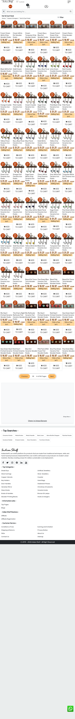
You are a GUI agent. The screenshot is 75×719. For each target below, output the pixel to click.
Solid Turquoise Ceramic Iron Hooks (6, 248)
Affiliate (4, 516)
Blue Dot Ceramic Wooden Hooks (31, 351)
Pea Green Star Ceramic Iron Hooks (68, 143)
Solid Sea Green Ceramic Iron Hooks (18, 248)
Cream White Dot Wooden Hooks (17, 35)
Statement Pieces (44, 483)
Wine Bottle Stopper (53, 435)
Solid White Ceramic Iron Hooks (42, 143)
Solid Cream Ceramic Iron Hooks (17, 71)
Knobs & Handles (7, 493)
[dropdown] (3, 11)
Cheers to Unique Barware (37, 421)
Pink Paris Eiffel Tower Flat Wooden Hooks (43, 351)
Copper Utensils (6, 477)
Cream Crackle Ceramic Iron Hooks (30, 107)
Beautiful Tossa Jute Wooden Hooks (31, 281)
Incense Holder (7, 440)
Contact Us (5, 536)
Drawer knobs (19, 440)
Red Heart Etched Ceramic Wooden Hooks (56, 315)
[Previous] (24, 376)
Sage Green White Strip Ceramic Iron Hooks (29, 178)
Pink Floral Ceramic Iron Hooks (67, 107)
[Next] (52, 376)
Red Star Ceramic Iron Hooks (17, 281)
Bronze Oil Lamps (43, 493)
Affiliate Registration (8, 519)
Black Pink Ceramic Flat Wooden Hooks (55, 281)
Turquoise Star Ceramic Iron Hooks (55, 248)
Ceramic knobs (43, 490)
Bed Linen (40, 435)
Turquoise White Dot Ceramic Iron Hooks (68, 177)
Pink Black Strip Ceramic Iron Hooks (55, 107)
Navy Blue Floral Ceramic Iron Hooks (43, 71)
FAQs (3, 533)
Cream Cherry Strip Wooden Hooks (67, 35)
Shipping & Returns (8, 530)
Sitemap (40, 536)
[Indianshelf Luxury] (20, 1)
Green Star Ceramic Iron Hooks (5, 177)
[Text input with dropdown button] (39, 11)
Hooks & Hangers (44, 497)
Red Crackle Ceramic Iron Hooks (67, 71)
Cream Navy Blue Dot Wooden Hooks (43, 35)
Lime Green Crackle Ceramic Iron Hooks (56, 71)
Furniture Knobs (44, 440)
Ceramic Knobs (7, 435)
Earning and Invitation (45, 527)
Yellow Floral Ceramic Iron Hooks (5, 143)
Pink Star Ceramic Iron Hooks (5, 281)
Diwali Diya (5, 470)
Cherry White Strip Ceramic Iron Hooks (43, 177)
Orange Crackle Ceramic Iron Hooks (6, 107)
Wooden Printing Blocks (9, 497)
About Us (41, 533)
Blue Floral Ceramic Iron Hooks (29, 143)
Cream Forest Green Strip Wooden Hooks (55, 35)
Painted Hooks (67, 435)
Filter (61, 17)
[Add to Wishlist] (10, 25)
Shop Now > (67, 416)
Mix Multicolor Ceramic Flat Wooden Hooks (30, 315)
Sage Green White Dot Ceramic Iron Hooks (54, 213)
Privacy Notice (43, 530)
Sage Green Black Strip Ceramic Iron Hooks (42, 108)
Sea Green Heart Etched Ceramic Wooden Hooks (68, 315)
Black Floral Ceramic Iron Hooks (42, 212)
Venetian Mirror (6, 487)
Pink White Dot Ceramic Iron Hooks (6, 212)
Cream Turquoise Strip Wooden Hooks (30, 35)
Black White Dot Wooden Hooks (6, 70)
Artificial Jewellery (44, 470)
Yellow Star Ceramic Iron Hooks (54, 143)
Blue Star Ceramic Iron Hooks (67, 248)
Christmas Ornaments (45, 487)
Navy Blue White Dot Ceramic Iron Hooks (31, 212)
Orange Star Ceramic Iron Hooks (17, 177)
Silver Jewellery (43, 474)
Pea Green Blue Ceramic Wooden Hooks (68, 351)
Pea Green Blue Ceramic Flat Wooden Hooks (43, 281)
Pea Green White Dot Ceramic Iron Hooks (68, 212)
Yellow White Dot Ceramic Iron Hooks (31, 248)
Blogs (3, 508)
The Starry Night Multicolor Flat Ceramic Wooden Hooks (19, 316)
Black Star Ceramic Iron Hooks (42, 248)
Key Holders (5, 480)
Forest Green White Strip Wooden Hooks (6, 35)
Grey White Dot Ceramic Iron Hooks (55, 177)
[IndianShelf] (7, 1)
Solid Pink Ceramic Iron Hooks (17, 212)
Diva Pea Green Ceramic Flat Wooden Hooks (55, 351)
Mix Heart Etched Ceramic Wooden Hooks (6, 315)
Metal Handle (30, 435)
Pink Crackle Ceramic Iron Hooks (17, 107)
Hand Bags (41, 480)
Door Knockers (32, 440)
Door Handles (6, 483)
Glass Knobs (5, 490)
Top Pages (5, 504)
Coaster (40, 477)
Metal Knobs (19, 435)
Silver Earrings (6, 474)
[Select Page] (34, 376)
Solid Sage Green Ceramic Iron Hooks (30, 71)
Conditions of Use (7, 527)
